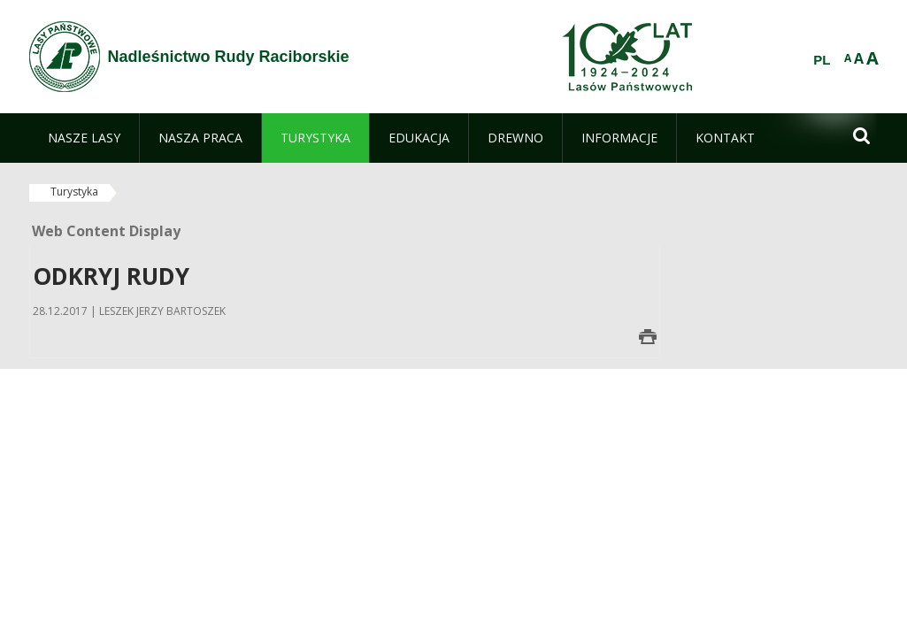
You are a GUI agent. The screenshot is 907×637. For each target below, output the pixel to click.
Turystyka (74, 191)
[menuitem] (84, 138)
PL (821, 60)
